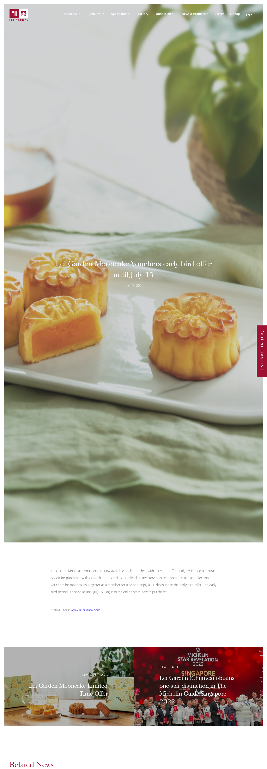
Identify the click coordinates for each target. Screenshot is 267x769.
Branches (94, 14)
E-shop (235, 14)
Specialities (119, 14)
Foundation (163, 14)
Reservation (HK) (262, 351)
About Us (70, 14)
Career (219, 14)
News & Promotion (195, 14)
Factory (143, 14)
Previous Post (94, 675)
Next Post (169, 667)
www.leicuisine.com (85, 610)
